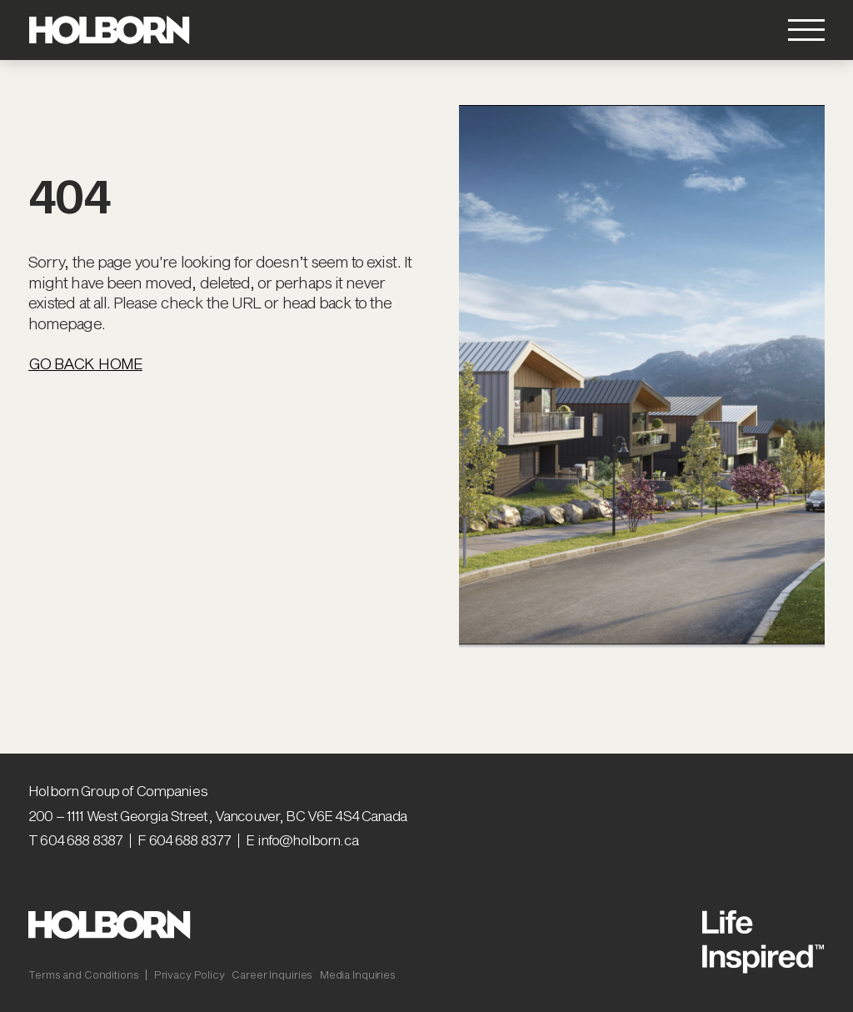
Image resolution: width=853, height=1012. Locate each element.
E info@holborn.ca (302, 839)
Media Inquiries (358, 974)
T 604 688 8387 (75, 839)
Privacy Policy (189, 974)
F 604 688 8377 (184, 839)
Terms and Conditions (83, 974)
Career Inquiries (272, 974)
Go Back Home (85, 363)
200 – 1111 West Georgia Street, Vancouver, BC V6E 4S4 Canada (217, 815)
